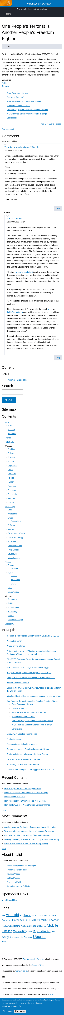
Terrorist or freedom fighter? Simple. (22, 147)
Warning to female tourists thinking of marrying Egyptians (29, 831)
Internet (11, 529)
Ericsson (54, 920)
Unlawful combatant (24, 272)
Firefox (5, 926)
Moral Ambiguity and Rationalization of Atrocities (27, 110)
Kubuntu (35, 926)
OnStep (7, 931)
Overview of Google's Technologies (22, 734)
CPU (42, 920)
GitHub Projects (13, 878)
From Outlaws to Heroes (17, 93)
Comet (54, 915)
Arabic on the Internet (16, 646)
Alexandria (15, 580)
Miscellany (9, 624)
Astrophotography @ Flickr (18, 886)
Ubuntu (39, 936)
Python (29, 931)
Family (7, 422)
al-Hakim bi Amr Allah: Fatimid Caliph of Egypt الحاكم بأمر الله (33, 636)
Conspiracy (7, 920)
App (21, 915)
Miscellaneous (14, 558)
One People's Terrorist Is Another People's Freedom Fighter (32, 701)
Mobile (52, 925)
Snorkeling (12, 611)
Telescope (28, 937)
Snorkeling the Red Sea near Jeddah (23, 764)
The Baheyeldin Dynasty (33, 959)
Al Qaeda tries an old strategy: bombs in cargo (27, 114)
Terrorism (6, 86)
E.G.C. (13, 584)
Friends (8, 438)
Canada (11, 565)
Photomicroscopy (15, 620)
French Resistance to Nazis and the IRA (24, 101)
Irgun (50, 309)
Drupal (10, 518)
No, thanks (20, 1011)
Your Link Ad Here (9, 900)
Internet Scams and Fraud (18, 683)
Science (11, 457)
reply (58, 208)
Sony (5, 937)
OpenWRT (19, 931)
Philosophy (12, 494)
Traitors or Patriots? (15, 97)
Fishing (11, 603)
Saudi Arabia (13, 592)
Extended (12, 434)
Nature (11, 616)
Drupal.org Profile (14, 882)
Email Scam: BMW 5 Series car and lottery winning (26, 843)
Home (7, 46)
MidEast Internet (15, 546)
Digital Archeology (15, 537)
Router (46, 931)
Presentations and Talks (17, 380)
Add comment (8, 129)
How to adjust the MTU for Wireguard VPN (22, 789)
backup (35, 915)
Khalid (10, 425)
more (4, 810)
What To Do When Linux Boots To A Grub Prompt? (26, 793)
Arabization (12, 514)
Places (8, 562)
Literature (12, 474)
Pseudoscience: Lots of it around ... (22, 744)
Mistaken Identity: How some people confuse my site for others (34, 696)
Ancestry (11, 430)
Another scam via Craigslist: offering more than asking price (30, 827)
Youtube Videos (13, 874)
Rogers (37, 931)
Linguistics (12, 465)
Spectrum (14, 937)
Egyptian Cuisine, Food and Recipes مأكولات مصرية (29, 673)
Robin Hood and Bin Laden (18, 106)
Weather (14, 568)
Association (16, 521)
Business (12, 490)
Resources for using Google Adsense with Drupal (28, 749)
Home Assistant (22, 926)
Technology (10, 507)
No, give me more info (11, 1006)
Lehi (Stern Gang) (15, 312)
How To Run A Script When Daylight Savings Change (27, 805)
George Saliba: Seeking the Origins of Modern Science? (31, 678)
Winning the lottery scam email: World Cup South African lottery (31, 839)
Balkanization (44, 915)
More (4, 941)
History (11, 461)
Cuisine (14, 576)
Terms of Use (38, 965)
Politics (5, 83)
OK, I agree (8, 1011)
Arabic (27, 915)
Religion (11, 498)
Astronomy (12, 599)
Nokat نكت (9, 442)
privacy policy (22, 971)
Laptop (43, 926)
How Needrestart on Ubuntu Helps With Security (25, 801)
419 (3, 915)
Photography (13, 607)
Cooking (11, 449)
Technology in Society (17, 533)
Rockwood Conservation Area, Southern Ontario (27, 754)
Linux (10, 510)
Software (11, 525)
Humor (11, 482)
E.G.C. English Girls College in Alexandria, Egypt (28, 667)
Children (11, 502)
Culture (11, 453)
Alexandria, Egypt (14, 641)
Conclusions (12, 118)
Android (12, 914)
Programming (13, 550)
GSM (11, 926)
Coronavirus (19, 920)
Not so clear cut (14, 218)
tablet (20, 937)
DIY (46, 920)
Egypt (10, 572)
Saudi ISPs (12, 554)
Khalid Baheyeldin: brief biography (21, 866)
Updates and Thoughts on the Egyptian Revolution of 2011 (32, 769)
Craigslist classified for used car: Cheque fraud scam (27, 835)
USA (10, 588)
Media (10, 470)
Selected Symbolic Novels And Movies (23, 759)
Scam (53, 931)
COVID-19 (33, 920)
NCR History (13, 541)
